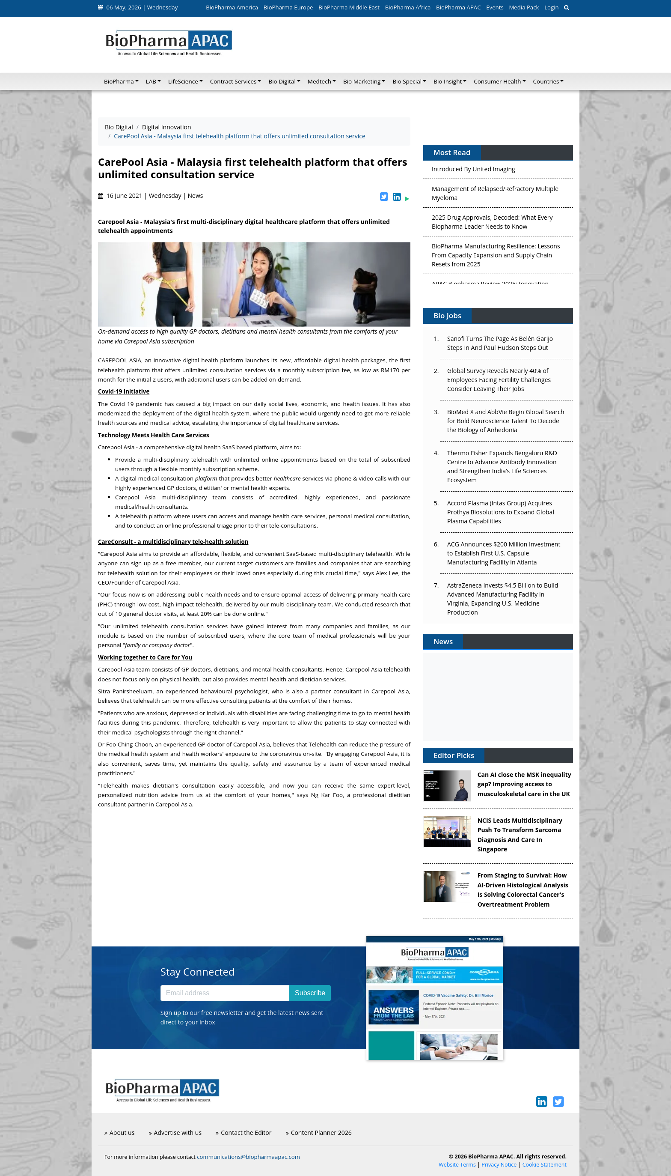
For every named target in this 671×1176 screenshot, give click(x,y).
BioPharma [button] (119, 81)
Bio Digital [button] (281, 81)
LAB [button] (151, 81)
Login (551, 7)
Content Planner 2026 (319, 1132)
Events (494, 7)
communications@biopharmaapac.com (248, 1157)
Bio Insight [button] (447, 81)
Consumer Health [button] (497, 81)
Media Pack (524, 7)
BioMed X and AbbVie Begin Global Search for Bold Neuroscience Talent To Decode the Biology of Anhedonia (505, 421)
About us (119, 1132)
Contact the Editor (243, 1132)
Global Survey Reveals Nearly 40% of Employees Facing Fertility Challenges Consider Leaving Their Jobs (499, 380)
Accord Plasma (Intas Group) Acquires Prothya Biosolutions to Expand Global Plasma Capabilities (500, 512)
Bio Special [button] (407, 81)
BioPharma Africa (408, 7)
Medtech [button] (319, 81)
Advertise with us (175, 1132)
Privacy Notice (499, 1164)
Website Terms (457, 1164)
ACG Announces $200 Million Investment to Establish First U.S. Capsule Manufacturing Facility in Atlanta (503, 553)
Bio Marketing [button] (361, 81)
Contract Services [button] (233, 81)
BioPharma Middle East (349, 7)
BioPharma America (232, 7)
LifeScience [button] (183, 81)
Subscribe (310, 993)
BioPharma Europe (288, 7)
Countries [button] (546, 81)
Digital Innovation (166, 127)
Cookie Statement (545, 1164)
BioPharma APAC (458, 7)
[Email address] (225, 993)
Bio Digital (119, 127)
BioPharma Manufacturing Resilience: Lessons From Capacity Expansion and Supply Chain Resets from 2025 (496, 257)
